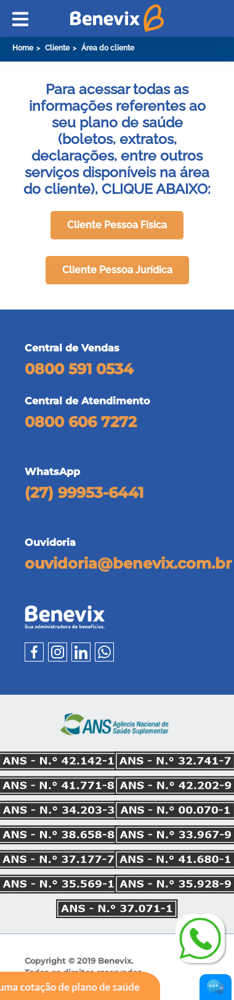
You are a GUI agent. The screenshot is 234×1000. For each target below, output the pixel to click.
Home (22, 48)
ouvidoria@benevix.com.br (128, 564)
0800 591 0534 (79, 369)
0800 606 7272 (81, 422)
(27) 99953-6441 (84, 493)
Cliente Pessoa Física (117, 225)
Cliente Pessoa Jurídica (117, 270)
